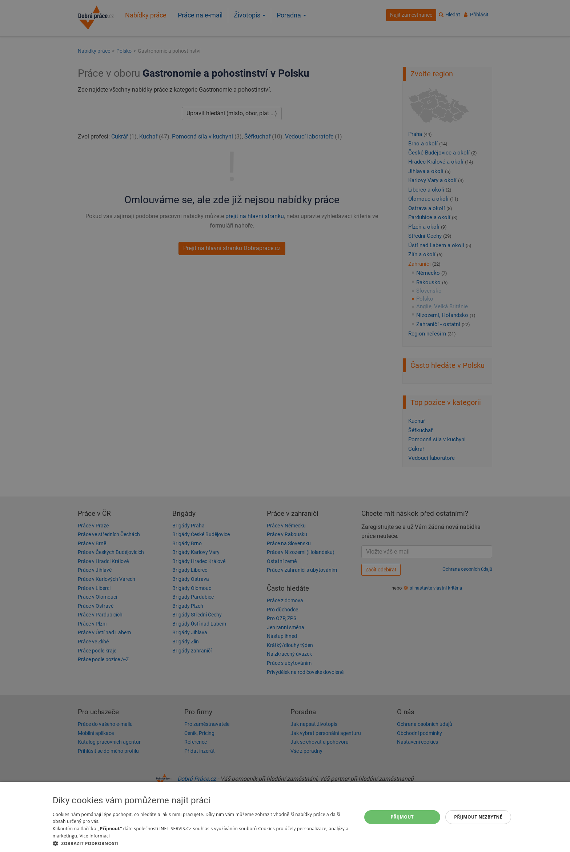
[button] (202, 843)
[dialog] (285, 817)
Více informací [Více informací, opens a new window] (95, 836)
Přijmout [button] (402, 817)
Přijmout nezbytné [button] (478, 817)
